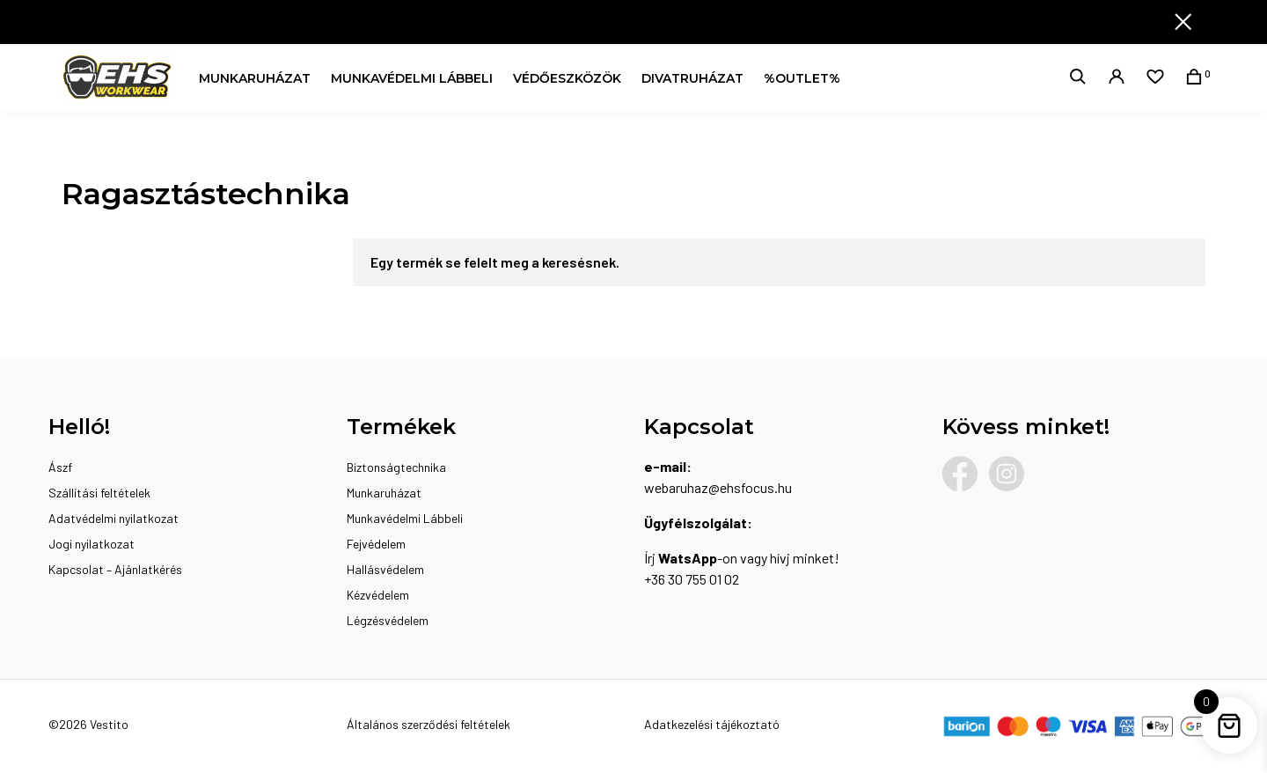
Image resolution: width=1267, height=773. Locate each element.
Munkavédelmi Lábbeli (412, 78)
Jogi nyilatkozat (91, 543)
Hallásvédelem (385, 569)
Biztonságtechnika (396, 467)
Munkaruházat (255, 78)
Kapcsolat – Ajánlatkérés (115, 569)
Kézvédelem (378, 594)
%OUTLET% (802, 78)
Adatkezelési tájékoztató (712, 724)
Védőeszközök (567, 78)
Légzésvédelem (387, 620)
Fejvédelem (376, 543)
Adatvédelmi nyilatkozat (113, 518)
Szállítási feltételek (99, 492)
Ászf (60, 467)
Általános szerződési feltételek (428, 724)
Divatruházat (692, 78)
